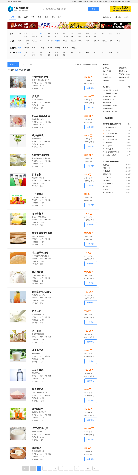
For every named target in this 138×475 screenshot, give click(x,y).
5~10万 (42, 48)
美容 (32, 17)
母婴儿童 (34, 36)
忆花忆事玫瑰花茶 (41, 116)
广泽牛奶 (36, 311)
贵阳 (49, 55)
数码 (41, 36)
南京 (79, 52)
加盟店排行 (107, 17)
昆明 (56, 55)
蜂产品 (80, 41)
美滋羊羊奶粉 (107, 174)
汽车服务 (65, 36)
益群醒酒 (36, 448)
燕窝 (87, 41)
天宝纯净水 (106, 168)
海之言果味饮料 (108, 192)
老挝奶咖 (122, 80)
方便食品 (73, 41)
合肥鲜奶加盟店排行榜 (110, 105)
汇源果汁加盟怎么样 (109, 96)
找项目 (96, 1)
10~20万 (50, 48)
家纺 (72, 34)
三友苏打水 (37, 370)
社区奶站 (106, 80)
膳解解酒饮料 (39, 135)
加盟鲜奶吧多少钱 (108, 99)
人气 (22, 64)
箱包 (64, 34)
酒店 (72, 36)
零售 (79, 36)
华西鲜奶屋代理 (40, 428)
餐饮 (19, 17)
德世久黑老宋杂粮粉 (42, 233)
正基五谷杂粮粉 (108, 183)
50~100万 (65, 48)
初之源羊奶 (37, 350)
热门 (59, 17)
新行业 (88, 36)
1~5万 (33, 48)
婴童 (39, 17)
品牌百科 (85, 1)
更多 (129, 87)
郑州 (110, 52)
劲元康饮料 (37, 409)
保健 (53, 17)
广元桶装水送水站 (124, 74)
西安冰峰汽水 (107, 177)
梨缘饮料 (36, 174)
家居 (46, 17)
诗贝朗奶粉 (106, 171)
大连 (64, 52)
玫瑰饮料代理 (107, 77)
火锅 (95, 36)
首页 (12, 17)
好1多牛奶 (106, 189)
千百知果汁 (37, 194)
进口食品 (26, 43)
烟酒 (110, 41)
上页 (32, 468)
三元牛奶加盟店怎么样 (110, 93)
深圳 (33, 55)
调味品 (65, 41)
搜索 (93, 9)
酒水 (49, 34)
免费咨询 (90, 88)
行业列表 (79, 1)
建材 (87, 34)
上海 (41, 52)
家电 (49, 36)
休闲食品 (26, 41)
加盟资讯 (101, 1)
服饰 (56, 34)
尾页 (95, 468)
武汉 (118, 52)
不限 (19, 34)
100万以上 (74, 48)
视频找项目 (114, 1)
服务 (56, 36)
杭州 (87, 52)
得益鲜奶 (36, 331)
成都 (41, 55)
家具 (95, 34)
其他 (118, 41)
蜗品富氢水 (106, 180)
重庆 (56, 52)
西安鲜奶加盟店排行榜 (110, 111)
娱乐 (33, 34)
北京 (25, 52)
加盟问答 (107, 1)
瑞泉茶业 (106, 74)
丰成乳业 (106, 165)
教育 (26, 17)
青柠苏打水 (37, 214)
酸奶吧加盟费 (107, 102)
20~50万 (57, 48)
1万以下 (26, 48)
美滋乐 (35, 96)
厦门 (95, 52)
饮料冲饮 (57, 41)
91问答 (126, 17)
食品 (41, 34)
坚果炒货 (96, 41)
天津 (33, 52)
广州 (25, 55)
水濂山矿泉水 (123, 68)
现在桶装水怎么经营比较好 (111, 90)
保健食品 (34, 41)
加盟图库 (74, 1)
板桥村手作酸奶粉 (41, 155)
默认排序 (13, 64)
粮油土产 (50, 41)
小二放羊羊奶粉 (40, 253)
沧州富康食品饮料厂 (42, 292)
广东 (49, 52)
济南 (103, 52)
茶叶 (41, 41)
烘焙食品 (104, 41)
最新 (30, 64)
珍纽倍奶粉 (37, 272)
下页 (88, 468)
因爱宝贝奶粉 (39, 389)
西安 (64, 55)
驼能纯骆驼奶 (107, 71)
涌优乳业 (106, 68)
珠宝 (25, 36)
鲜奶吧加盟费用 (108, 108)
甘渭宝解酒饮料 (40, 77)
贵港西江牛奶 (123, 71)
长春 (72, 52)
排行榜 (91, 1)
